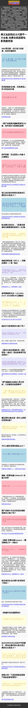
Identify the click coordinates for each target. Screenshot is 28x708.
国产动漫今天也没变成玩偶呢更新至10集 (12, 533)
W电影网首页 (6, 7)
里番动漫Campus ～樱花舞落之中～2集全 (13, 574)
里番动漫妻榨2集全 (17, 10)
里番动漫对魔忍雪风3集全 (8, 439)
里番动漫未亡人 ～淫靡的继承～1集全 (12, 286)
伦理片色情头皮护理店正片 (15, 21)
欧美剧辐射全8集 (6, 116)
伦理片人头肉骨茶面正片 (17, 16)
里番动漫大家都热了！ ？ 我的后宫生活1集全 (14, 468)
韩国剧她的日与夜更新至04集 (9, 343)
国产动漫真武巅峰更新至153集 (10, 148)
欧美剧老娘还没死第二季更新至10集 (14, 24)
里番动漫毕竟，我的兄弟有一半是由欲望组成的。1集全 (14, 23)
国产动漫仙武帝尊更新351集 (12, 15)
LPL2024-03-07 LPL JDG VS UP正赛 (11, 319)
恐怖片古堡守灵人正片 (10, 8)
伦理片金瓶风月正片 (14, 12)
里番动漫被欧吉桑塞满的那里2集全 (11, 254)
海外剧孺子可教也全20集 (8, 636)
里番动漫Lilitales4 (6, 504)
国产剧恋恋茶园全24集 (8, 699)
